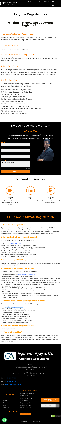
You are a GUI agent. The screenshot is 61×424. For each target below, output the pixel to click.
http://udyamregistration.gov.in (26, 274)
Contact (52, 5)
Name (3, 142)
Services (46, 2)
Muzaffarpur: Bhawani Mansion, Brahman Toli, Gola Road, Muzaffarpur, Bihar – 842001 (30, 374)
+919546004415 (11, 381)
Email (3, 154)
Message (4, 160)
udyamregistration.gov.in (14, 243)
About (38, 2)
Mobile (3, 148)
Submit (15, 171)
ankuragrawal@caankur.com (13, 384)
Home (30, 2)
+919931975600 (11, 378)
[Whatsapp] (4, 420)
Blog (53, 2)
